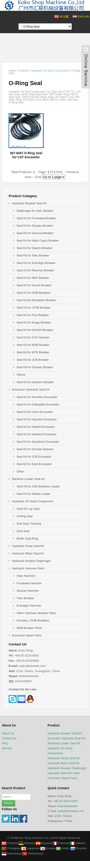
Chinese (10, 843)
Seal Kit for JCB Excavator (34, 456)
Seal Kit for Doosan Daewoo (35, 449)
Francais (61, 843)
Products (23, 70)
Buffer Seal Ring (27, 538)
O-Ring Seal (25, 516)
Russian (79, 848)
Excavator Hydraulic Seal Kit (30, 389)
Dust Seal (23, 531)
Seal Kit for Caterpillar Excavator (38, 404)
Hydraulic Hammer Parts (28, 568)
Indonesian (12, 853)
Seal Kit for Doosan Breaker (35, 367)
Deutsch (27, 843)
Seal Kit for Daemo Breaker (34, 248)
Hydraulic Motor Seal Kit (28, 553)
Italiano (77, 843)
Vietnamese (32, 853)
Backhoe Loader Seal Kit (28, 479)
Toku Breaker (25, 598)
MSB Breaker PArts (29, 628)
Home (12, 70)
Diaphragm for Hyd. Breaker (35, 210)
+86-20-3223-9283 (65, 801)
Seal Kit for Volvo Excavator (35, 412)
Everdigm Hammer (29, 605)
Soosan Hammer (28, 590)
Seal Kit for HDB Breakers (34, 292)
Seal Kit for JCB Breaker (33, 359)
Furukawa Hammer (29, 583)
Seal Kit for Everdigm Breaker (36, 263)
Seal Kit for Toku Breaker (33, 255)
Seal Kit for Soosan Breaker (35, 225)
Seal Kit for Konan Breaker (34, 285)
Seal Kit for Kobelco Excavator (37, 434)
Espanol (44, 843)
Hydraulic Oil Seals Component (50, 70)
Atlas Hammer (26, 575)
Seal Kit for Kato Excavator (34, 464)
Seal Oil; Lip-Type (28, 508)
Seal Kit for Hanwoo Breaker (35, 382)
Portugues (11, 848)
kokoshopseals (67, 806)
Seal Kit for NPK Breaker (33, 277)
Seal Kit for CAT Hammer (33, 337)
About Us (8, 733)
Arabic (63, 848)
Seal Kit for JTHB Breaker (33, 307)
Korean (47, 848)
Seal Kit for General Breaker (35, 233)
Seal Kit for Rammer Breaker (35, 270)
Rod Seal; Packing (29, 523)
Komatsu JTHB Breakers (33, 620)
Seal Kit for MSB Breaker (33, 345)
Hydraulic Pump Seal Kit (28, 546)
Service (7, 748)
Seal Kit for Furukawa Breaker (36, 218)
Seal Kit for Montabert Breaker (36, 300)
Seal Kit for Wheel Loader (33, 494)
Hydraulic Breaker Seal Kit (29, 203)
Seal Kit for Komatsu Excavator (37, 397)
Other (20, 471)
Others (21, 374)
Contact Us (9, 738)
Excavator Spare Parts (27, 635)
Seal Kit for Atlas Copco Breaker (38, 240)
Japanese (30, 848)
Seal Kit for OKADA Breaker (35, 330)
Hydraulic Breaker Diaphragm (31, 561)
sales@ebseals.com (71, 811)
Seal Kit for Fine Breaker (33, 315)
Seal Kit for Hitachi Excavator (36, 426)
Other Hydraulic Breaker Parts (36, 613)
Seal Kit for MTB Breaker (33, 352)
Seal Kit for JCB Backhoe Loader (38, 486)
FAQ (5, 743)
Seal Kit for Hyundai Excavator (37, 419)
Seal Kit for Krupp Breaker (34, 322)
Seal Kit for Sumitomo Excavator (38, 441)
